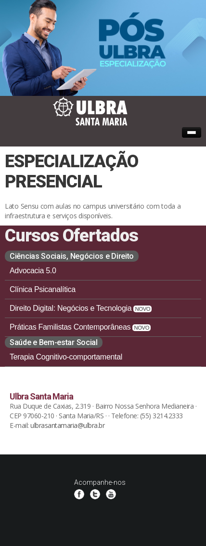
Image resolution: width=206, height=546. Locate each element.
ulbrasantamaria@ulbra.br (67, 425)
